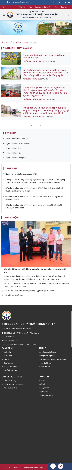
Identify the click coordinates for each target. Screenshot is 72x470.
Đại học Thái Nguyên (46, 356)
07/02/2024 (45, 79)
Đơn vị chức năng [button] (62, 7)
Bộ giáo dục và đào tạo (47, 352)
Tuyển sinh (8, 356)
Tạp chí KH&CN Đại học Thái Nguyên (52, 359)
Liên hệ (42, 381)
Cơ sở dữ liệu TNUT (11, 370)
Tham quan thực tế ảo (47, 395)
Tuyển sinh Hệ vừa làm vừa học (17, 143)
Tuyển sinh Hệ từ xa (31, 79)
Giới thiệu (7, 352)
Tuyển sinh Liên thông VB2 (25, 42)
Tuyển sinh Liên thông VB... (34, 99)
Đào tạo (6, 359)
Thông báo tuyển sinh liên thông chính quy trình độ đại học (44, 56)
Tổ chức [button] (22, 7)
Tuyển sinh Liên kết (13, 153)
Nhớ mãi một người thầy (13, 295)
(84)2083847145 (8, 337)
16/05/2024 (51, 61)
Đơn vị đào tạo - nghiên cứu (14, 384)
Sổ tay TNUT (44, 388)
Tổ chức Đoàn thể (10, 388)
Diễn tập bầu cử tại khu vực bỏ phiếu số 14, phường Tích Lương (29, 291)
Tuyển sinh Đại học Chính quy (16, 139)
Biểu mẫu (42, 384)
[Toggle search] (68, 14)
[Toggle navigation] (4, 15)
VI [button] (53, 2)
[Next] (40, 125)
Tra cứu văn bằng (10, 366)
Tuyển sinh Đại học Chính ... (34, 61)
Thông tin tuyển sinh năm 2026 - (22, 2)
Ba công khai (8, 363)
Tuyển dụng (43, 391)
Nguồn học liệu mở (46, 366)
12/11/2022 (51, 99)
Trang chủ (6, 42)
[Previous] (31, 125)
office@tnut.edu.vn (10, 340)
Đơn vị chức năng (10, 381)
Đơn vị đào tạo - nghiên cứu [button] (40, 7)
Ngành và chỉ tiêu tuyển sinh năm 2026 (21, 174)
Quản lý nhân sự (45, 363)
